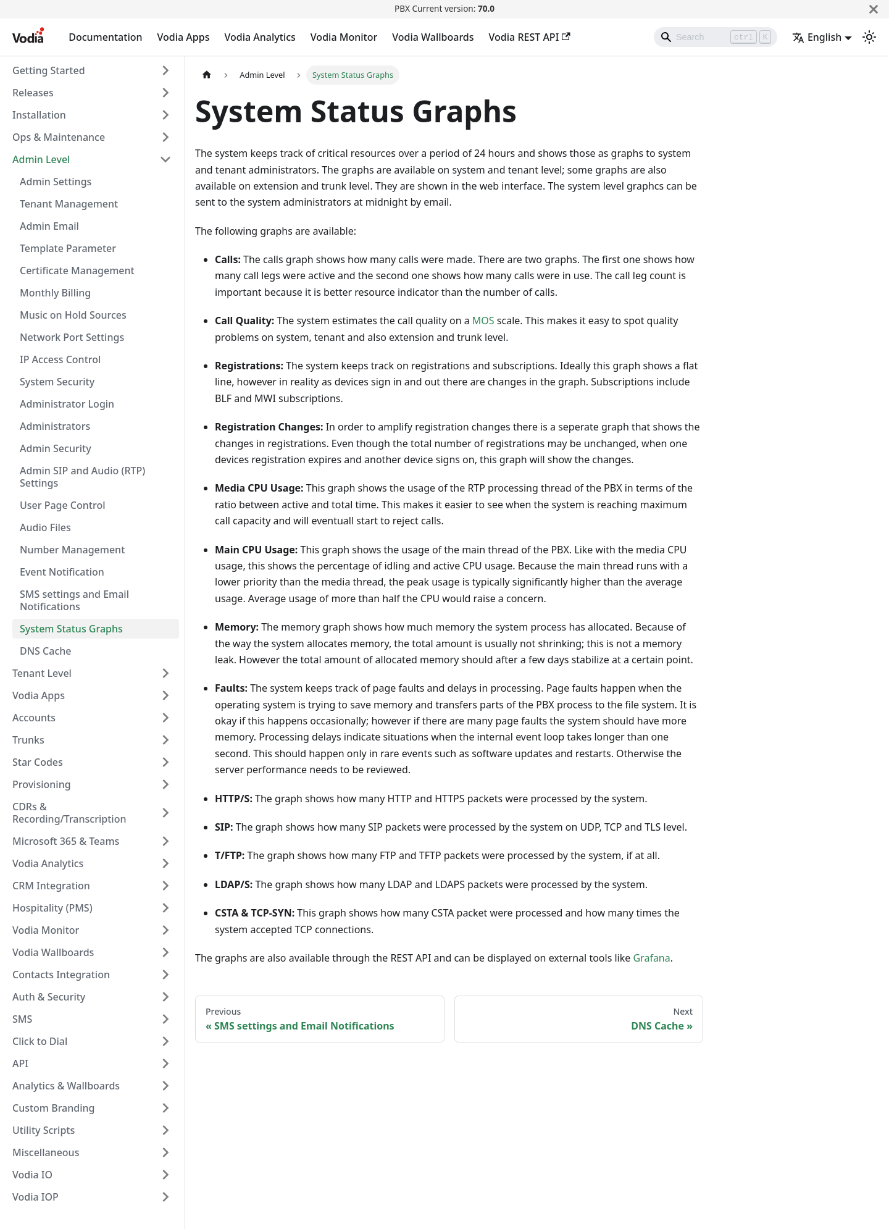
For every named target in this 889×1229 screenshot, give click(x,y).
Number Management (72, 549)
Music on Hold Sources (73, 315)
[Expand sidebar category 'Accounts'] (165, 718)
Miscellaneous (45, 1152)
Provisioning (41, 784)
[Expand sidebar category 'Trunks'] (165, 740)
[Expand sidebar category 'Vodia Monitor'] (165, 930)
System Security (57, 381)
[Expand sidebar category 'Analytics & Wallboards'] (165, 1086)
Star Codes (37, 762)
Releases (33, 92)
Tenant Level (42, 673)
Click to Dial (39, 1041)
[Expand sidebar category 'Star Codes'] (165, 762)
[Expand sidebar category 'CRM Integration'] (165, 886)
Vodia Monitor (344, 37)
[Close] (873, 9)
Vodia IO (32, 1174)
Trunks (28, 740)
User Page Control (63, 505)
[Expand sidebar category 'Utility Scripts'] (165, 1130)
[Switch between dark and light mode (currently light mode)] (869, 37)
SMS (22, 1019)
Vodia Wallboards (433, 37)
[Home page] (207, 75)
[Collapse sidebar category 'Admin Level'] (165, 159)
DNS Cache (45, 651)
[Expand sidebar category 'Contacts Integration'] (165, 974)
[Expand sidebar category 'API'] (165, 1063)
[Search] (715, 37)
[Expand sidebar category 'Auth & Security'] (165, 997)
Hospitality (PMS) (52, 908)
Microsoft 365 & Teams (65, 841)
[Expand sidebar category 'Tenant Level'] (165, 673)
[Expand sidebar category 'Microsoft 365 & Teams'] (165, 841)
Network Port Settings (72, 337)
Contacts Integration (61, 974)
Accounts (34, 717)
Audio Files (45, 527)
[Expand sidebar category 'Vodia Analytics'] (165, 863)
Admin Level (41, 159)
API (20, 1063)
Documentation (105, 37)
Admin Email (49, 226)
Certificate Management (77, 270)
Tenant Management (69, 204)
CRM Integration (51, 885)
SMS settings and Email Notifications (74, 600)
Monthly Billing (55, 293)
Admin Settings (55, 181)
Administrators (55, 426)
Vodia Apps (183, 37)
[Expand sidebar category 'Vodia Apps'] (165, 695)
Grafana (651, 958)
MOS (483, 320)
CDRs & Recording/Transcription (69, 813)
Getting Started (48, 70)
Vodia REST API (529, 37)
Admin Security (55, 448)
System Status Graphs (71, 628)
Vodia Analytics (259, 37)
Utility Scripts (43, 1130)
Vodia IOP (35, 1197)
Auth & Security (48, 997)
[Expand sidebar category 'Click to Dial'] (165, 1041)
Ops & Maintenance (58, 137)
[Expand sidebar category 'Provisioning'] (165, 784)
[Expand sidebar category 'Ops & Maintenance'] (165, 137)
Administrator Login (67, 404)
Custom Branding (53, 1108)
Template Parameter (68, 248)
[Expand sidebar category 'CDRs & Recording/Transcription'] (165, 813)
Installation (39, 115)
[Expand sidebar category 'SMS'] (165, 1019)
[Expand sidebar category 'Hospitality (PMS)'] (165, 908)
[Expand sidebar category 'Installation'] (165, 115)
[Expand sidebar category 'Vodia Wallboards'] (165, 952)
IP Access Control (60, 359)
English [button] (816, 37)
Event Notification (62, 572)
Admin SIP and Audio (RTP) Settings (82, 477)
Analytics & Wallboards (66, 1086)
